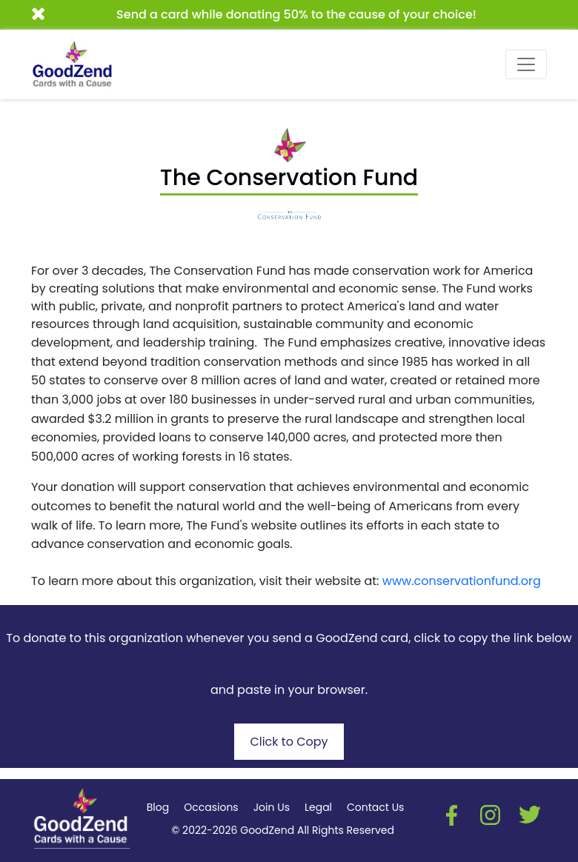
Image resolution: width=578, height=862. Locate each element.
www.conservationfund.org (461, 580)
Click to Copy (289, 741)
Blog (158, 807)
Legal (318, 807)
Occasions (211, 807)
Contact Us (375, 807)
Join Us (271, 807)
